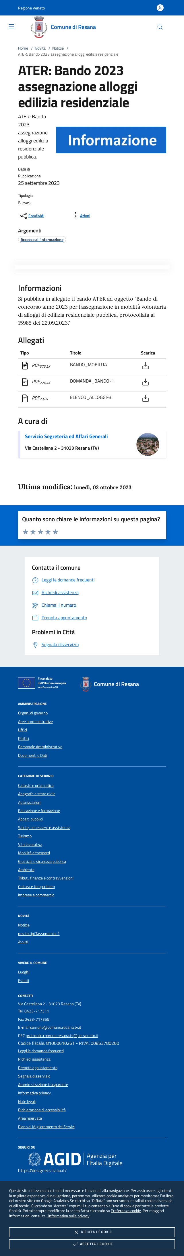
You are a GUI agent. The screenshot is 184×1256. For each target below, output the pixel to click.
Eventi (23, 980)
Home (23, 48)
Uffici (22, 730)
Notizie (58, 48)
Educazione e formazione (39, 811)
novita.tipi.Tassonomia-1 (39, 933)
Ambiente (26, 870)
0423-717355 (37, 1019)
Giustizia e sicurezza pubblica (42, 861)
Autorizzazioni (29, 802)
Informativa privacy (34, 1093)
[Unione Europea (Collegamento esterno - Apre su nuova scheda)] (43, 684)
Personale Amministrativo (40, 747)
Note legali (27, 1101)
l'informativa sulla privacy (68, 1216)
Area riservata (30, 1118)
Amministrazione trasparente (43, 1084)
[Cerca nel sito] (160, 27)
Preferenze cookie (126, 1211)
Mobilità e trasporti (34, 853)
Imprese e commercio (36, 895)
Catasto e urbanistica (36, 785)
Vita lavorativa (30, 844)
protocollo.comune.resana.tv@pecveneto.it (62, 1035)
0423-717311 (36, 1011)
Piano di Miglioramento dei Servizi (46, 1127)
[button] (31, 8)
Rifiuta (92, 1232)
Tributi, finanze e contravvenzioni (45, 878)
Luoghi (23, 972)
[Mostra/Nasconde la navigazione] (11, 26)
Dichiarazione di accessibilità (42, 1110)
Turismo (25, 836)
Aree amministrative (35, 721)
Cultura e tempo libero (36, 886)
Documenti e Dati (32, 755)
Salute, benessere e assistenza (44, 827)
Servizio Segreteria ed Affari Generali (66, 436)
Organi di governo (33, 713)
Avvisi (23, 942)
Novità (40, 48)
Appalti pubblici (30, 819)
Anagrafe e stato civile (36, 794)
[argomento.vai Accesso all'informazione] (42, 239)
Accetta (92, 1244)
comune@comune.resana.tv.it (55, 1027)
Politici (23, 738)
